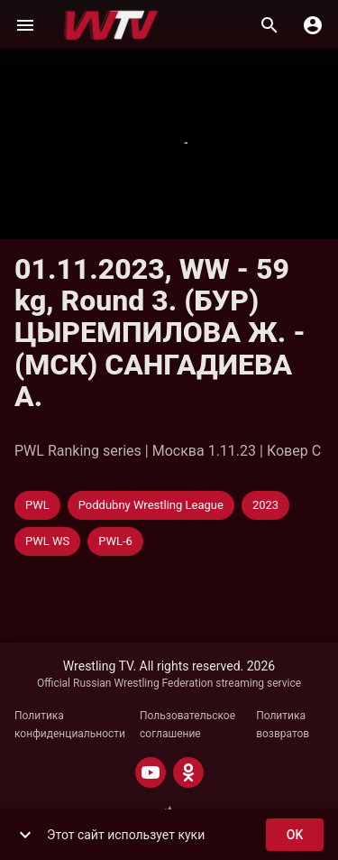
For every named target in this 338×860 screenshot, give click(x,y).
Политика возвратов (282, 724)
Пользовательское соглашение (187, 724)
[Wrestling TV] (111, 25)
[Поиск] (269, 25)
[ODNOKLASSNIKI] (188, 772)
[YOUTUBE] (150, 772)
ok (295, 835)
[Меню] (25, 25)
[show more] (25, 834)
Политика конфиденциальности (69, 724)
